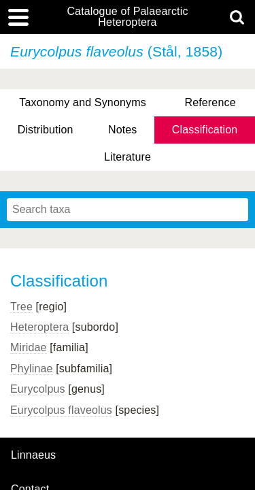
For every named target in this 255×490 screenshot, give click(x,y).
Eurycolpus (37, 389)
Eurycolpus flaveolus (61, 410)
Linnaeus (33, 455)
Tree (21, 306)
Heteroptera (39, 327)
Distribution (45, 129)
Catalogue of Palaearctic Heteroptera (127, 17)
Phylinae (31, 368)
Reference (209, 102)
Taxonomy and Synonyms (82, 102)
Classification (205, 129)
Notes (122, 129)
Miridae (28, 347)
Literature (127, 157)
